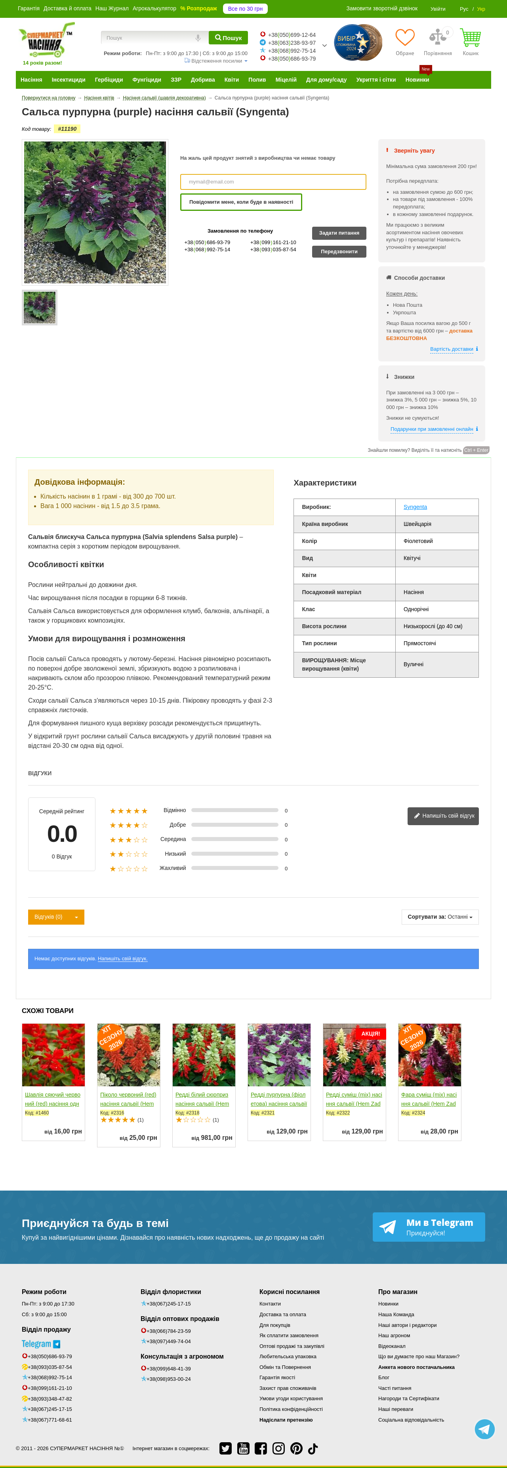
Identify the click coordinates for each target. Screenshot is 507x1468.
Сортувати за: (427, 917)
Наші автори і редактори (407, 1325)
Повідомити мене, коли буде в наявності (241, 202)
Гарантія (29, 8)
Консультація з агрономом (182, 1356)
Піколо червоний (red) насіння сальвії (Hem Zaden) (128, 1103)
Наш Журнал (112, 8)
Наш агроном (394, 1335)
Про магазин (397, 1291)
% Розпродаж (198, 8)
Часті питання (395, 1388)
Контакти (270, 1304)
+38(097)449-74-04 (169, 1341)
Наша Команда (396, 1314)
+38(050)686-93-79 (50, 1356)
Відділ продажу (46, 1329)
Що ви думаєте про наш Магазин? (418, 1356)
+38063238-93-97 (292, 43)
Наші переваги (395, 1409)
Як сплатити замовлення (288, 1335)
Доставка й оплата (67, 8)
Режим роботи (44, 1291)
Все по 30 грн (245, 9)
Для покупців (274, 1325)
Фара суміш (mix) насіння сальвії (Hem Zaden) (429, 1103)
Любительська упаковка (287, 1356)
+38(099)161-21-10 (50, 1388)
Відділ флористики (171, 1291)
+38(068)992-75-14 (50, 1377)
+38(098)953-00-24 (169, 1379)
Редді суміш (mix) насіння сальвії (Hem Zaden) (354, 1103)
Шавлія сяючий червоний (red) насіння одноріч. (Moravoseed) (52, 1103)
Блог (383, 1377)
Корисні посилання (289, 1291)
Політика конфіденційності (291, 1409)
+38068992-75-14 (292, 51)
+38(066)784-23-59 (169, 1331)
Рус (464, 9)
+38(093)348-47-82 (50, 1399)
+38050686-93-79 (292, 58)
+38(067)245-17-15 (50, 1409)
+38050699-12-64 (292, 35)
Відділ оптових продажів (180, 1318)
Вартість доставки (451, 349)
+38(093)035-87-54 (50, 1367)
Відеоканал (392, 1346)
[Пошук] (228, 37)
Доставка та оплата (282, 1314)
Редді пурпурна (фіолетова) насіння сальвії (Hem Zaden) (279, 1103)
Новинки (388, 1304)
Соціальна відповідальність (411, 1420)
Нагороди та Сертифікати (408, 1398)
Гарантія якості (277, 1377)
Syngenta (415, 507)
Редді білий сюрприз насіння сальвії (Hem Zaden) (202, 1103)
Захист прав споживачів (287, 1388)
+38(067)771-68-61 (50, 1420)
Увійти (438, 9)
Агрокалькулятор (154, 8)
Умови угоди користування (291, 1398)
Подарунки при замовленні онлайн (432, 429)
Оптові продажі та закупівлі (291, 1346)
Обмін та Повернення (285, 1367)
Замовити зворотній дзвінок (382, 8)
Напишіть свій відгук (444, 816)
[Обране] (405, 42)
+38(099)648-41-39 (169, 1369)
